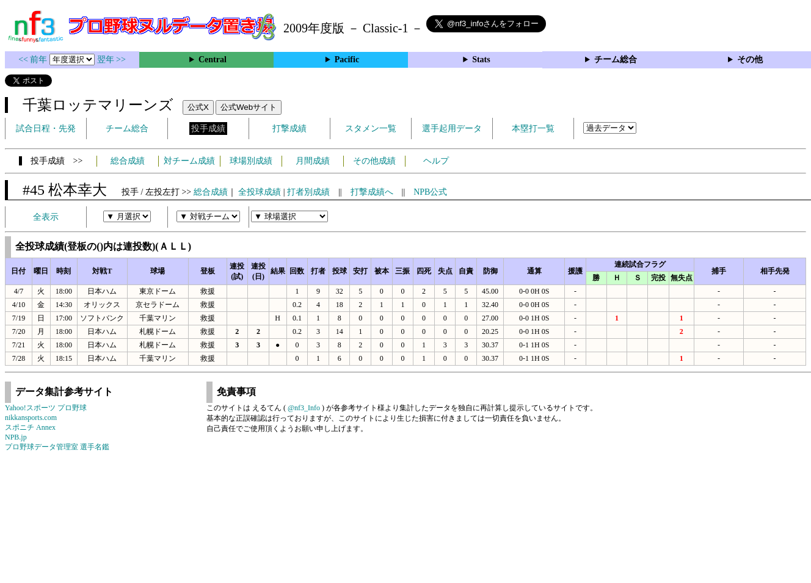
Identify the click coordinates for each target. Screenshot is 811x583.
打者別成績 (308, 192)
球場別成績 (251, 160)
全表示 (46, 217)
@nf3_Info (304, 408)
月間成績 (313, 160)
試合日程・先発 (46, 128)
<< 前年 (33, 59)
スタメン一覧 (370, 128)
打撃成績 (289, 128)
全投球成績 (259, 192)
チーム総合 (615, 59)
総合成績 (128, 160)
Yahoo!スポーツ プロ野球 (46, 408)
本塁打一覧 (533, 128)
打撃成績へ (372, 192)
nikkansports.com (31, 417)
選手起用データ (452, 128)
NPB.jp (16, 437)
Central (212, 59)
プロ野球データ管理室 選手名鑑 (57, 447)
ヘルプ (436, 160)
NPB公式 (430, 192)
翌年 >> (111, 59)
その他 (750, 59)
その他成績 (374, 160)
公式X (198, 107)
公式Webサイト (248, 107)
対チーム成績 (189, 160)
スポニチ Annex (30, 427)
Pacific (347, 59)
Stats (481, 59)
